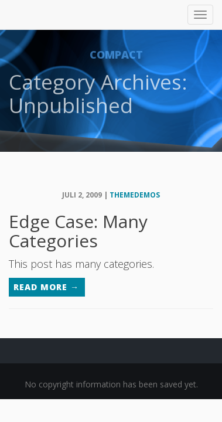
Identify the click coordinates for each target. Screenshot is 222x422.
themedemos (135, 195)
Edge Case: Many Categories (78, 231)
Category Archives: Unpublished (98, 93)
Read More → (46, 286)
